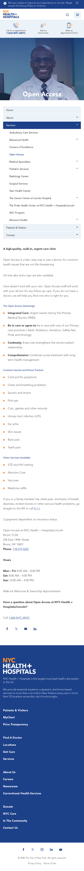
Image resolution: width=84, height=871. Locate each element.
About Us (9, 772)
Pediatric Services (19, 169)
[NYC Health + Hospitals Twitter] (33, 849)
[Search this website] (67, 15)
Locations (9, 745)
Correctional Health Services (22, 793)
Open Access (16, 154)
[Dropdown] (77, 117)
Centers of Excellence (21, 147)
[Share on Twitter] (16, 629)
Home (9, 110)
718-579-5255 (21, 549)
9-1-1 (37, 508)
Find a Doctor (12, 737)
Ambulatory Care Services (23, 133)
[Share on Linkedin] (35, 629)
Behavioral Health (19, 140)
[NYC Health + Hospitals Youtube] (61, 849)
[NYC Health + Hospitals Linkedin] (51, 849)
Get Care (9, 752)
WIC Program (16, 213)
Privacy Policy (34, 863)
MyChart (9, 717)
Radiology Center (19, 176)
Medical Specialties (19, 162)
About (9, 118)
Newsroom (10, 786)
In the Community (15, 820)
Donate (8, 806)
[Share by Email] (26, 629)
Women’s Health (18, 220)
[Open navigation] (77, 15)
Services (10, 125)
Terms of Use (49, 863)
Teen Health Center (19, 191)
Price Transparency (15, 724)
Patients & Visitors (16, 228)
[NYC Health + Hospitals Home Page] (11, 15)
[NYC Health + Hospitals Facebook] (23, 849)
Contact (10, 235)
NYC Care (9, 813)
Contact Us (10, 828)
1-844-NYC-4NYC (16, 33)
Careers (8, 779)
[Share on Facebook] (7, 629)
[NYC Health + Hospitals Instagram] (42, 849)
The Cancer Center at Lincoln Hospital (30, 198)
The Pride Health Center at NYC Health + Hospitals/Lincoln (42, 206)
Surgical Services (18, 184)
